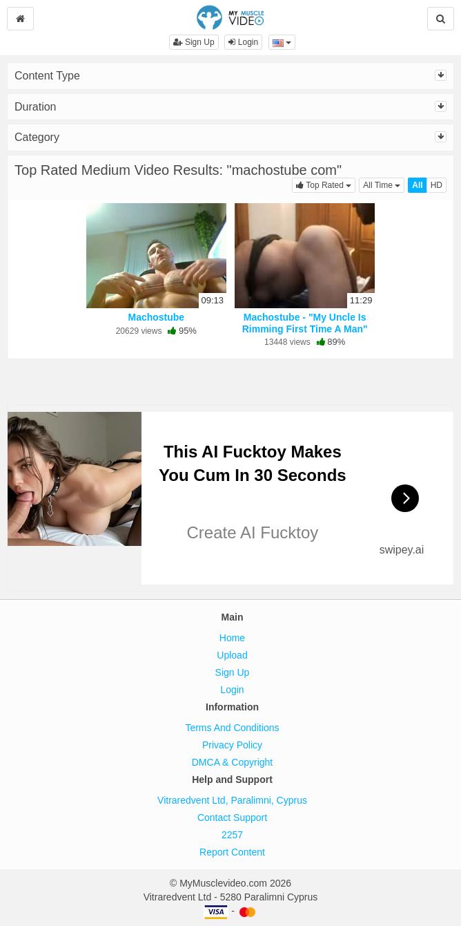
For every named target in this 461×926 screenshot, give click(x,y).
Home (232, 637)
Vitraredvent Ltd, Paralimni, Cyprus (232, 800)
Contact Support (232, 817)
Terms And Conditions (232, 727)
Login (243, 42)
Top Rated (325, 184)
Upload (232, 655)
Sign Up (194, 42)
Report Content (232, 852)
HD (436, 185)
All (417, 185)
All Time (383, 184)
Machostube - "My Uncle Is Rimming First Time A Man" (305, 323)
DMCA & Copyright (232, 762)
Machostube (156, 317)
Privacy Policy (232, 744)
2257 (232, 834)
